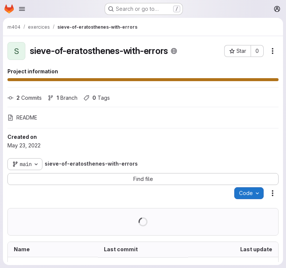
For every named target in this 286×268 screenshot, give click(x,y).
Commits (24, 98)
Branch (62, 98)
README (22, 117)
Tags (96, 98)
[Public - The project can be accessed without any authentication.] (174, 51)
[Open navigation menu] (22, 9)
